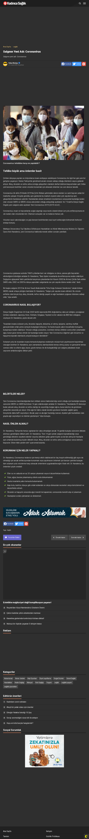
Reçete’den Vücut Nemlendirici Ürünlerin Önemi (25, 608)
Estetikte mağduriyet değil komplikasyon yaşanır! (27, 602)
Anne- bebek (20, 678)
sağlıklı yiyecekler (10, 687)
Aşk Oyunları (32, 678)
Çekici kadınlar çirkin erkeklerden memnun (23, 613)
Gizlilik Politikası (53, 836)
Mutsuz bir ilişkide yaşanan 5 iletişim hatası (24, 624)
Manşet (30, 682)
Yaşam (49, 682)
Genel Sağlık (71, 678)
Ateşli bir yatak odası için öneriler (20, 707)
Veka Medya (14, 63)
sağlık (9, 530)
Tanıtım (6, 836)
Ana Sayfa (7, 831)
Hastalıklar (8, 682)
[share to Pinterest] (84, 64)
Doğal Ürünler (59, 678)
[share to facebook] (66, 64)
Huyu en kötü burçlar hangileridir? (20, 723)
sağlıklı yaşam (67, 682)
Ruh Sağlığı (39, 682)
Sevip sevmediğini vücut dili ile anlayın (22, 718)
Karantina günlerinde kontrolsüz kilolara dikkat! (25, 618)
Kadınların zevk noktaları (16, 702)
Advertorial (8, 678)
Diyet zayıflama (45, 678)
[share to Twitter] (76, 64)
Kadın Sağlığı (19, 682)
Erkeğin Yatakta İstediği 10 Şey (19, 712)
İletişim (49, 831)
